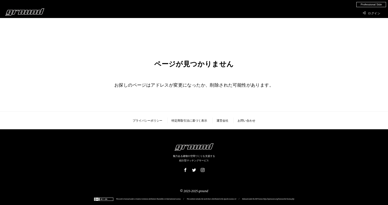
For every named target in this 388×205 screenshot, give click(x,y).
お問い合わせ (246, 120)
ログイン (371, 13)
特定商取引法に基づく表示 (189, 120)
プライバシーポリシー (147, 120)
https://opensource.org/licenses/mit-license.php (278, 199)
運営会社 (222, 120)
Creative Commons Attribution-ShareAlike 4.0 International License (158, 199)
